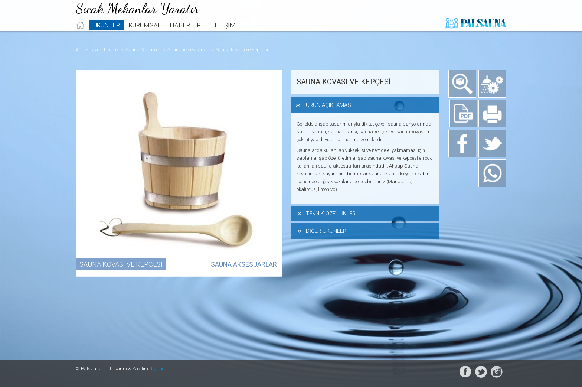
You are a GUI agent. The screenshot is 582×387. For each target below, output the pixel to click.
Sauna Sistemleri (143, 49)
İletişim (222, 35)
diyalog (157, 368)
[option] (180, 173)
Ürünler (106, 35)
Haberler (185, 35)
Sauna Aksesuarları (188, 49)
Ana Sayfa (87, 49)
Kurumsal (144, 35)
